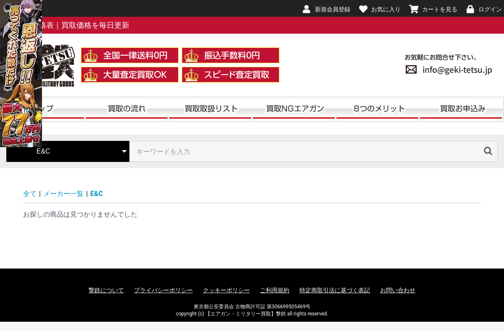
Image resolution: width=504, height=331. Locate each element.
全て (30, 194)
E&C (96, 194)
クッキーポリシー (226, 290)
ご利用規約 (274, 290)
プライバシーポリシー (163, 290)
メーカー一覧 (63, 194)
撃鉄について (106, 290)
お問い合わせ (397, 290)
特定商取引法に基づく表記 (334, 290)
